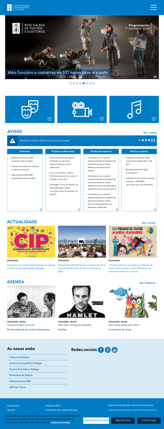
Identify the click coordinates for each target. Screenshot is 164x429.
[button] (139, 140)
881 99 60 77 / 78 (115, 400)
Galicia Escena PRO (20, 364)
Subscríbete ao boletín (125, 409)
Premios (51, 397)
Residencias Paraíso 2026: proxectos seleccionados (45, 141)
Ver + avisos (150, 133)
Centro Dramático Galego (24, 352)
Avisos (14, 132)
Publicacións (53, 401)
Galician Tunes (17, 370)
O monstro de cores (120, 312)
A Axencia (13, 388)
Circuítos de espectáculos (62, 392)
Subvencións (53, 388)
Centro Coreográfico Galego (25, 346)
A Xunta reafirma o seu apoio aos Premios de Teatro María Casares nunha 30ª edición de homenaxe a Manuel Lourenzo (131, 251)
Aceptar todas (149, 420)
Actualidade (22, 205)
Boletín (11, 405)
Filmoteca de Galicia (21, 358)
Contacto (13, 410)
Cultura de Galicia (19, 340)
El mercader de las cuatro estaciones (28, 312)
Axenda (15, 265)
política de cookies (60, 422)
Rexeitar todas (123, 420)
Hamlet (62, 312)
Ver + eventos (147, 266)
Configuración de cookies (96, 420)
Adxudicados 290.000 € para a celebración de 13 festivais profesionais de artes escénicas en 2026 (81, 251)
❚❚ (153, 140)
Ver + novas (148, 206)
